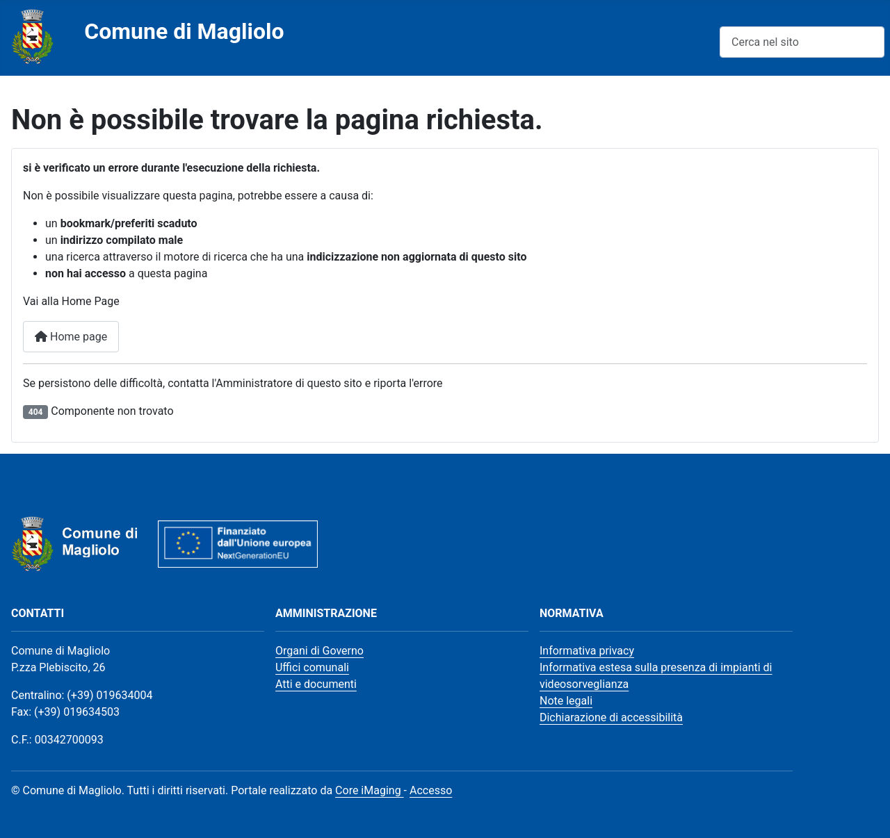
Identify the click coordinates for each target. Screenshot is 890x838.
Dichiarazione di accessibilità (611, 717)
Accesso (431, 790)
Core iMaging (369, 790)
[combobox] (802, 42)
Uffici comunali (312, 667)
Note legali (566, 700)
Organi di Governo (319, 650)
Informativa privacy (587, 650)
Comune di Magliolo (184, 31)
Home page (71, 336)
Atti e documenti (316, 684)
